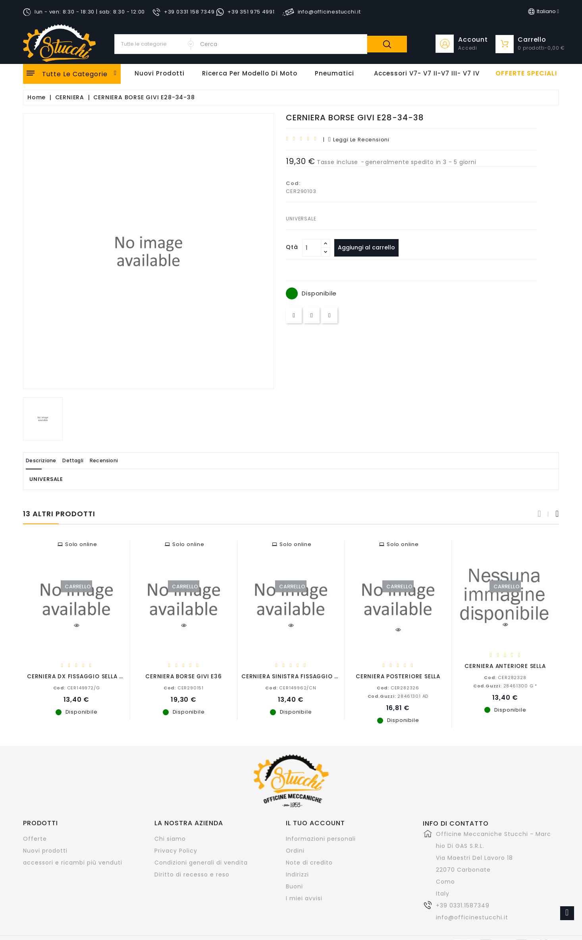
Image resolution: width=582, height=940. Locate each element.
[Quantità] (311, 248)
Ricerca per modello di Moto (249, 73)
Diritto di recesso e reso (191, 874)
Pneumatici (334, 73)
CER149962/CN (290, 687)
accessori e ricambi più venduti (72, 862)
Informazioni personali (321, 838)
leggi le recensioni (358, 139)
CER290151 (184, 687)
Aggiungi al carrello (369, 247)
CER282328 (505, 677)
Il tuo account (315, 822)
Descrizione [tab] (46, 460)
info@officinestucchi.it (472, 917)
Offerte (35, 838)
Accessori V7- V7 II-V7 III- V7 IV (427, 73)
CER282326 (398, 687)
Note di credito (309, 862)
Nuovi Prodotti (160, 73)
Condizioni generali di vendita (201, 862)
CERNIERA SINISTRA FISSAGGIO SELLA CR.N (303, 676)
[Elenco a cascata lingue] (543, 11)
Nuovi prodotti (45, 850)
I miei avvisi (304, 898)
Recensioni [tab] (128, 460)
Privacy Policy (175, 850)
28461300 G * (505, 685)
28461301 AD (398, 696)
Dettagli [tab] (88, 460)
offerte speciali (526, 73)
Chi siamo (170, 838)
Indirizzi (297, 874)
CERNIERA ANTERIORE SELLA (504, 666)
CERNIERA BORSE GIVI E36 (183, 676)
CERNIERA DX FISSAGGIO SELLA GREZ (81, 676)
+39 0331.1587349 (462, 905)
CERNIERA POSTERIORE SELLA (398, 676)
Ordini (295, 850)
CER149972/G (76, 687)
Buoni (294, 886)
